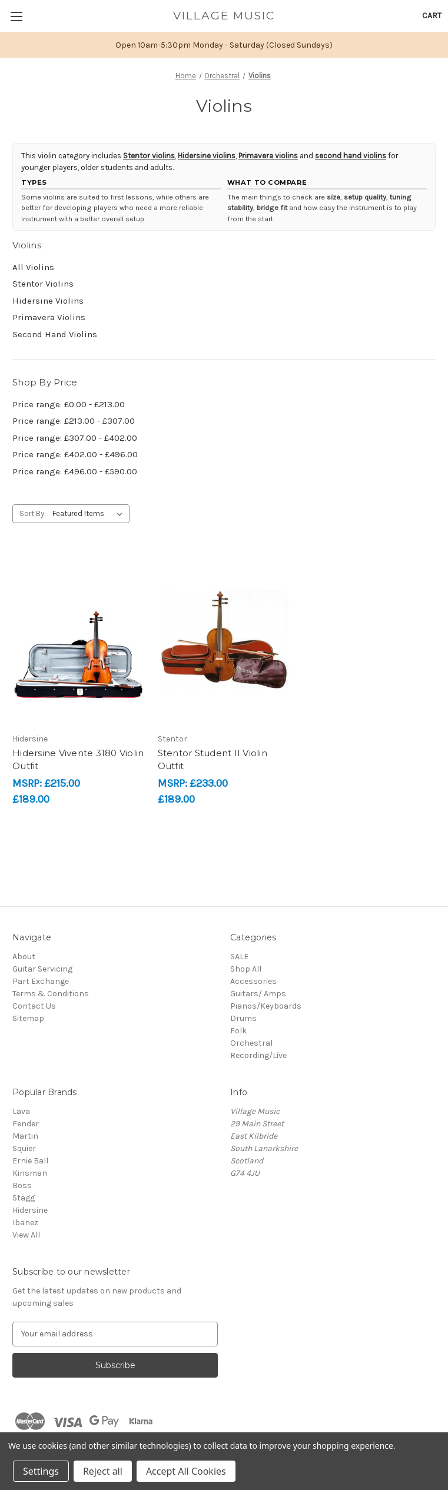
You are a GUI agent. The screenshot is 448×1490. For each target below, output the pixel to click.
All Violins (33, 267)
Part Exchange (40, 981)
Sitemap (28, 1018)
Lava (21, 1111)
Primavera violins (268, 155)
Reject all (102, 1471)
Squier (24, 1148)
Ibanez (25, 1223)
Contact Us (34, 1006)
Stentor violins (149, 155)
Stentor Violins (43, 283)
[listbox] (90, 514)
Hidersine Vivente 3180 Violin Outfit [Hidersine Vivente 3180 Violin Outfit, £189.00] (78, 759)
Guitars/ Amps (258, 994)
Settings (41, 1471)
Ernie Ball (30, 1161)
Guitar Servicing (42, 969)
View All (26, 1235)
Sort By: (32, 513)
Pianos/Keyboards (265, 1006)
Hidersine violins (206, 155)
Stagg (23, 1198)
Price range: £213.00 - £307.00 (73, 420)
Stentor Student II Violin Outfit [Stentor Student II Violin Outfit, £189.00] (212, 759)
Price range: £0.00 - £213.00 (68, 404)
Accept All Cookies (186, 1471)
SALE (239, 957)
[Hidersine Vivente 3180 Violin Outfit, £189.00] (79, 639)
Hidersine (30, 1210)
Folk (238, 1031)
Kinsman (29, 1173)
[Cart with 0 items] (432, 15)
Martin (25, 1136)
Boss (22, 1185)
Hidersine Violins (48, 300)
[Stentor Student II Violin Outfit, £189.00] (224, 639)
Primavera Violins (48, 317)
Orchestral (251, 1043)
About (23, 957)
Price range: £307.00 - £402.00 (74, 438)
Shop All (245, 969)
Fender (25, 1124)
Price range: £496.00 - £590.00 (74, 471)
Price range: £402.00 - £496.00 (75, 454)
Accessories (253, 981)
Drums (243, 1018)
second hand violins (350, 155)
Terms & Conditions (50, 994)
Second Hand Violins (54, 334)
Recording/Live (258, 1055)
